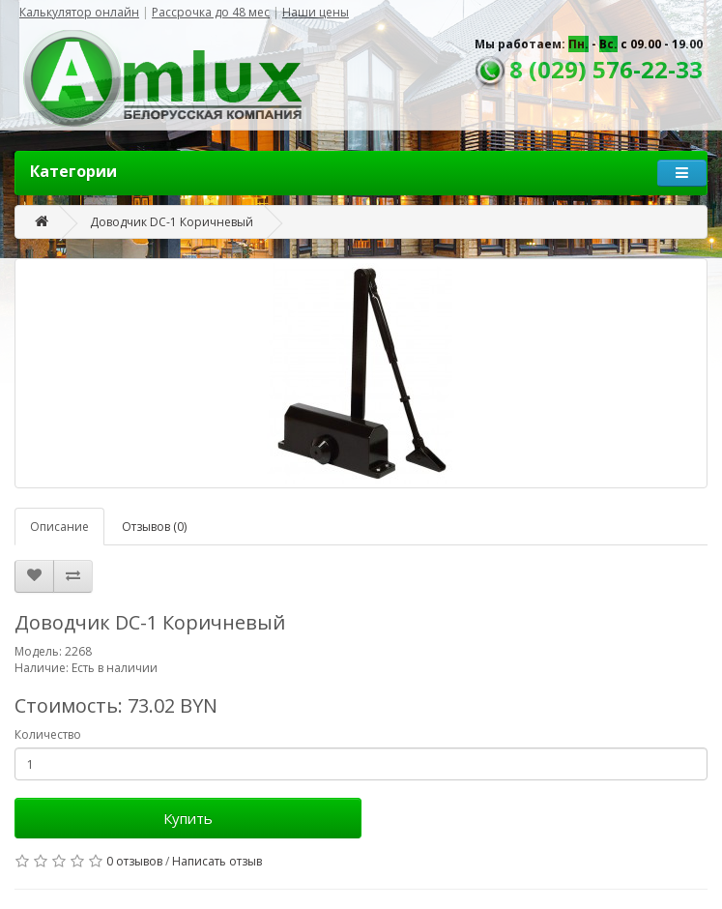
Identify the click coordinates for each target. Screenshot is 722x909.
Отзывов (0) (154, 526)
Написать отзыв (217, 861)
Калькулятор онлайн (79, 12)
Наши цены (315, 12)
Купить (188, 818)
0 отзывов (134, 861)
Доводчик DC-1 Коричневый (171, 222)
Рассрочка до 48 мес (211, 12)
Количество (47, 734)
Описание (59, 526)
